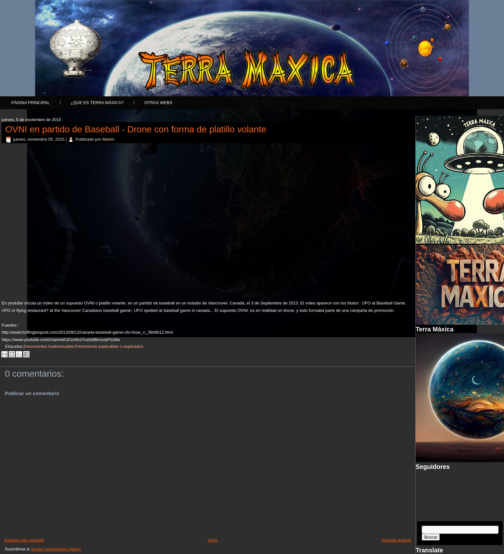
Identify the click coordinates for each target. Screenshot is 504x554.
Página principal (30, 102)
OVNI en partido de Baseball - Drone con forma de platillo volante (135, 129)
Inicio (213, 540)
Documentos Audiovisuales (49, 346)
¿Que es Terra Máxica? (97, 102)
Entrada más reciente (24, 540)
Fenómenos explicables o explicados (109, 346)
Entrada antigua (396, 540)
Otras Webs (158, 102)
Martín (108, 139)
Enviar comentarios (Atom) (56, 549)
